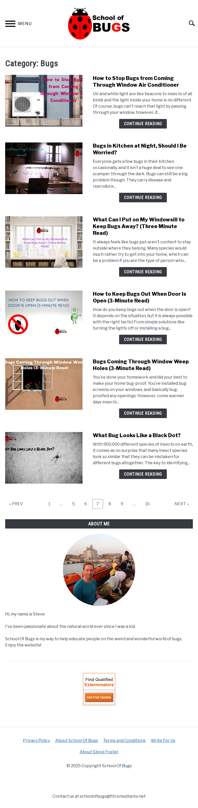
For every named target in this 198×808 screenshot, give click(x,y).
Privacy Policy (36, 740)
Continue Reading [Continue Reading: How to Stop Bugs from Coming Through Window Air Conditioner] (143, 123)
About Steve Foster (99, 751)
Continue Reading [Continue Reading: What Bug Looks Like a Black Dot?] (143, 474)
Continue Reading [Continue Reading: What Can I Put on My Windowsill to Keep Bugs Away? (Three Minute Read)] (143, 271)
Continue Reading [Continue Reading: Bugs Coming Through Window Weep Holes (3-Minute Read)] (143, 413)
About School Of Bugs (76, 740)
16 (149, 503)
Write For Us (163, 740)
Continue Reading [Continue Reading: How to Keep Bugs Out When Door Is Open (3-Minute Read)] (143, 339)
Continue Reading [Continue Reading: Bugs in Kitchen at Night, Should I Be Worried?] (143, 197)
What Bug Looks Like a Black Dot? (137, 435)
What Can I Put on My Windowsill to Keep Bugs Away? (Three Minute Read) (139, 226)
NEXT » (182, 503)
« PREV (16, 503)
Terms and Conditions (124, 740)
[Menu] (10, 24)
